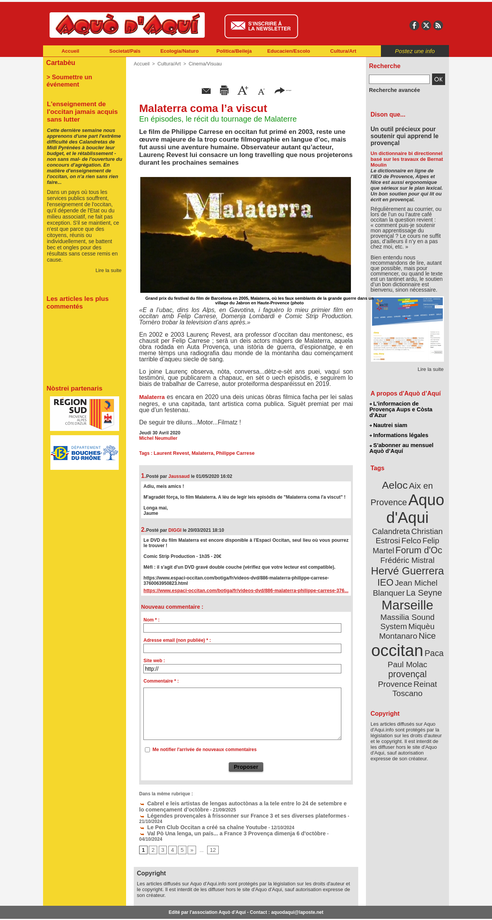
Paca (430, 603)
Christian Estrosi (398, 513)
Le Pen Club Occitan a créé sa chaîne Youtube (193, 818)
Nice (424, 588)
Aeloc (396, 474)
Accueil (70, 51)
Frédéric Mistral (416, 531)
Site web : (154, 660)
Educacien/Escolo (288, 51)
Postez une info (415, 51)
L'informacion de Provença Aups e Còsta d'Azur (407, 406)
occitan (399, 600)
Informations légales (399, 427)
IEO (389, 550)
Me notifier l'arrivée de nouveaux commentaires (205, 748)
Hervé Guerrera (407, 540)
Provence (396, 621)
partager (283, 89)
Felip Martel (396, 522)
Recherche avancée (390, 89)
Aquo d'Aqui (406, 494)
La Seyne (421, 559)
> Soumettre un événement (81, 75)
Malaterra (152, 396)
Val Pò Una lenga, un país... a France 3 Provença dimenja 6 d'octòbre (218, 823)
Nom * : (151, 619)
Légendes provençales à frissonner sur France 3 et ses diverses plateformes (227, 812)
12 (209, 834)
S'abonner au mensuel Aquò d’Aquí (401, 439)
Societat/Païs (125, 51)
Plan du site (212, 908)
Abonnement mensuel (145, 908)
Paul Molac (390, 613)
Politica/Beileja (234, 51)
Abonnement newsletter (77, 908)
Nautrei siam (389, 418)
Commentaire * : (161, 680)
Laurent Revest (170, 452)
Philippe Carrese (231, 452)
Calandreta (426, 504)
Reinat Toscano (413, 625)
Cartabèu (59, 62)
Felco (432, 513)
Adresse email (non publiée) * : (177, 639)
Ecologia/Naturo (179, 51)
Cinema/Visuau (202, 63)
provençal (425, 613)
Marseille (394, 569)
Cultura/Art (343, 51)
